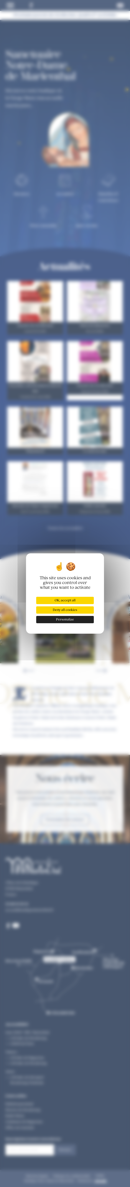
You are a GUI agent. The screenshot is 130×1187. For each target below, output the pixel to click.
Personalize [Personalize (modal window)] (65, 619)
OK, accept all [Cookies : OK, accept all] (65, 600)
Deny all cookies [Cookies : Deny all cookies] (65, 610)
